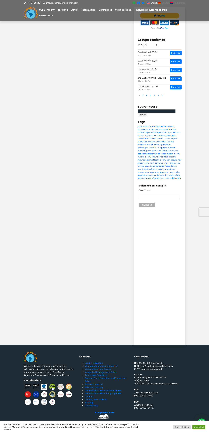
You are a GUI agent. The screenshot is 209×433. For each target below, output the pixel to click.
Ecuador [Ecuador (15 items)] (170, 141)
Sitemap (89, 402)
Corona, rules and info (96, 399)
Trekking (63, 9)
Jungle (75, 9)
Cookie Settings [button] (181, 427)
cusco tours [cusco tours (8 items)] (160, 141)
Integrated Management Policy (101, 372)
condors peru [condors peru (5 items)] (163, 138)
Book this (175, 52)
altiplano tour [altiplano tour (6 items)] (144, 126)
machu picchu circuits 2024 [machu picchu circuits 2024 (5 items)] (150, 157)
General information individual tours (103, 390)
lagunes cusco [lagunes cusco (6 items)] (169, 151)
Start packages (124, 9)
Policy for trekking (94, 387)
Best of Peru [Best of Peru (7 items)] (149, 129)
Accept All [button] (199, 427)
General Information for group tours (103, 393)
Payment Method (94, 384)
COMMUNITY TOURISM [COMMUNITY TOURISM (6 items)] (147, 138)
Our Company (47, 9)
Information (89, 9)
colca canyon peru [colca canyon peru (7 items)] (146, 135)
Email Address (144, 190)
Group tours (46, 15)
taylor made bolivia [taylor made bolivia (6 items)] (171, 175)
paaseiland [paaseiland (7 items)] (150, 166)
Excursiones (105, 9)
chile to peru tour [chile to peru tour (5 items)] (158, 132)
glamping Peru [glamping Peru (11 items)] (144, 151)
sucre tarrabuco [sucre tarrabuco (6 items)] (154, 175)
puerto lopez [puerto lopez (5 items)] (143, 169)
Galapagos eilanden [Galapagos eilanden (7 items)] (166, 147)
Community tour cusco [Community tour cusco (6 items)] (165, 135)
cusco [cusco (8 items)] (152, 141)
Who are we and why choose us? (101, 366)
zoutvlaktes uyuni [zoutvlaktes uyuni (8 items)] (173, 178)
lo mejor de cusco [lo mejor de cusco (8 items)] (158, 154)
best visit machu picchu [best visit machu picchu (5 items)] (165, 129)
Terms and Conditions (96, 375)
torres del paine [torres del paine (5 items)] (144, 178)
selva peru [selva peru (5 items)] (142, 175)
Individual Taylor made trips (151, 9)
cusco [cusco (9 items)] (146, 141)
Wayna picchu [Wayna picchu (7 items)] (158, 178)
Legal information (94, 363)
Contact (89, 396)
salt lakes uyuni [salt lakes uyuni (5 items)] (156, 169)
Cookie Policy (91, 405)
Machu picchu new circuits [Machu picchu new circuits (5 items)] (165, 160)
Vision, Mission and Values (98, 369)
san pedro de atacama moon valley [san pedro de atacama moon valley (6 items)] (163, 172)
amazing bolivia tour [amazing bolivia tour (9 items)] (159, 126)
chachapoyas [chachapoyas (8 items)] (144, 132)
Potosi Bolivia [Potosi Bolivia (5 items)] (171, 166)
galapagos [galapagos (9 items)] (166, 144)
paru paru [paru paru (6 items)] (160, 166)
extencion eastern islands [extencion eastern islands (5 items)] (149, 144)
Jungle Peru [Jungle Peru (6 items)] (156, 151)
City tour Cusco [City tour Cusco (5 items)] (173, 132)
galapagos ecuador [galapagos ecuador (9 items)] (147, 147)
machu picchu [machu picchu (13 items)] (173, 154)
